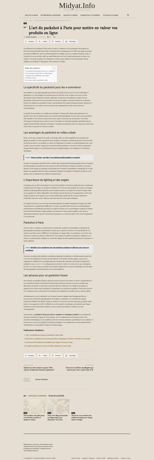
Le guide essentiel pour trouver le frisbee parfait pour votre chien (48, 346)
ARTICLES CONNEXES (37, 396)
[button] (128, 15)
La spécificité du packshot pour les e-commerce (40, 71)
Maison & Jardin (70, 15)
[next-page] (28, 424)
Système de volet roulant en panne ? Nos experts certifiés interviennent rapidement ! (39, 369)
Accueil (26, 20)
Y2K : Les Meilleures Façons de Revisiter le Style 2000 (44, 335)
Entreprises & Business (51, 15)
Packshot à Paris (31, 78)
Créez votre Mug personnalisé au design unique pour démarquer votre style (58, 418)
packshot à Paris (39, 264)
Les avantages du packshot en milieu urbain (39, 73)
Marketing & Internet (90, 15)
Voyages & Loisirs (110, 15)
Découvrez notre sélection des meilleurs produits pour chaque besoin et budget (81, 418)
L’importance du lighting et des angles (37, 75)
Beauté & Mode (31, 15)
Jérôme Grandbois (31, 37)
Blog (31, 20)
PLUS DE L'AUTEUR (56, 396)
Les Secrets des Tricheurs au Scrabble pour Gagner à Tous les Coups (49, 342)
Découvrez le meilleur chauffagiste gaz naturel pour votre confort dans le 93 (79, 369)
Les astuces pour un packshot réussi (37, 80)
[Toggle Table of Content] (53, 68)
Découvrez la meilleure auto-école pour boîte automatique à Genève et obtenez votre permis (58, 339)
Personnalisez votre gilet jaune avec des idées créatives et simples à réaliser (34, 418)
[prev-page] (25, 424)
